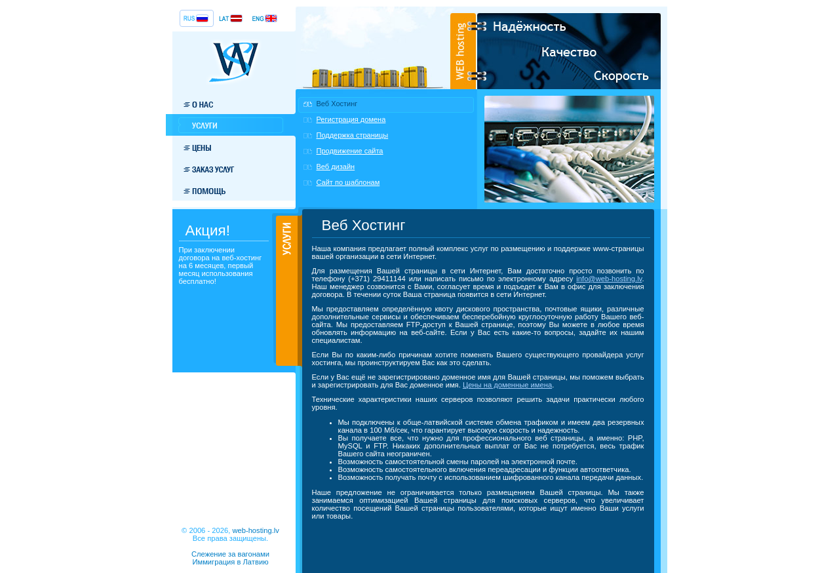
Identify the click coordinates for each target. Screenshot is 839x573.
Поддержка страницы (353, 135)
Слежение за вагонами (230, 554)
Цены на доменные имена (507, 385)
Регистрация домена (351, 119)
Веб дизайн (336, 166)
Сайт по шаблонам (348, 182)
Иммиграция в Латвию (230, 562)
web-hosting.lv (255, 530)
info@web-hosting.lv (609, 279)
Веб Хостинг (337, 104)
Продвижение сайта (350, 151)
